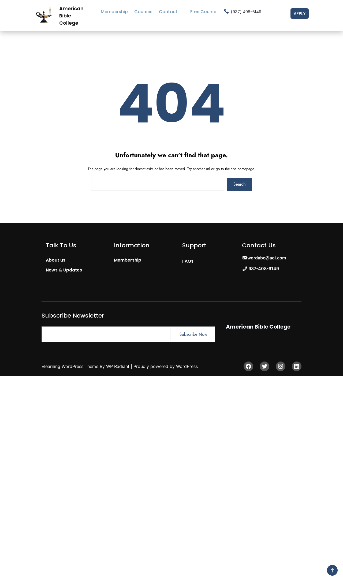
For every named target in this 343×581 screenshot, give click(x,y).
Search (239, 184)
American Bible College (258, 326)
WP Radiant (117, 366)
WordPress (187, 366)
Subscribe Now (193, 334)
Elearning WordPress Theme (71, 366)
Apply (299, 13)
